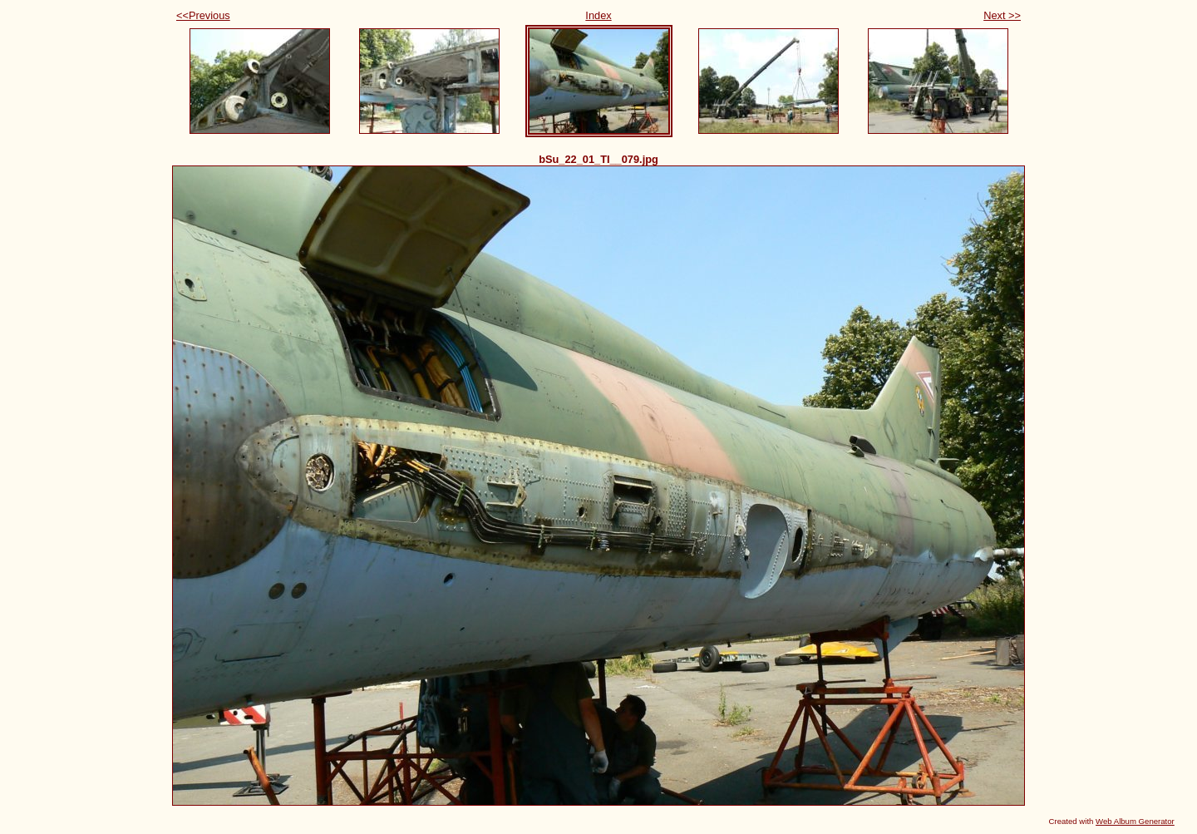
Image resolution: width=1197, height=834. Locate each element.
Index (598, 15)
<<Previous (203, 15)
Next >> (1002, 15)
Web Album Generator (1135, 821)
